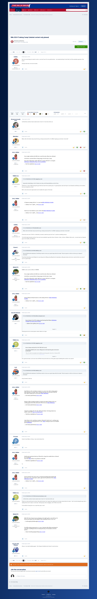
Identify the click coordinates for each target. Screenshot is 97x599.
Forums (18, 10)
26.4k (16, 555)
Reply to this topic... (20, 576)
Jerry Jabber (15, 152)
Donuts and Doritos (19, 40)
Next (36, 52)
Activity (50, 10)
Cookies (53, 594)
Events (36, 10)
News (13, 10)
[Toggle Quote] (23, 179)
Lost (15, 367)
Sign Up (83, 6)
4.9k (16, 186)
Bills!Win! (15, 136)
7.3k (16, 163)
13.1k (16, 447)
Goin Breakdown (15, 312)
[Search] (72, 10)
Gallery (30, 10)
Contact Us (48, 594)
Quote (26, 68)
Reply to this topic (81, 46)
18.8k (15, 67)
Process (15, 436)
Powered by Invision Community (48, 597)
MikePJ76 (15, 267)
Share (74, 41)
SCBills (16, 56)
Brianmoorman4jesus (15, 120)
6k (16, 258)
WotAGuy (37, 250)
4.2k (16, 147)
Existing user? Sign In (74, 6)
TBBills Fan (16, 176)
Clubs (25, 10)
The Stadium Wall (24, 42)
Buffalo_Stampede (39, 315)
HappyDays (37, 179)
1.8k (16, 378)
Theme (43, 594)
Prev (14, 52)
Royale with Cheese (15, 544)
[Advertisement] (48, 25)
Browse (43, 10)
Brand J (16, 247)
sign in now (37, 571)
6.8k (16, 278)
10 (32, 52)
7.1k (16, 323)
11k (16, 131)
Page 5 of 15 (43, 52)
